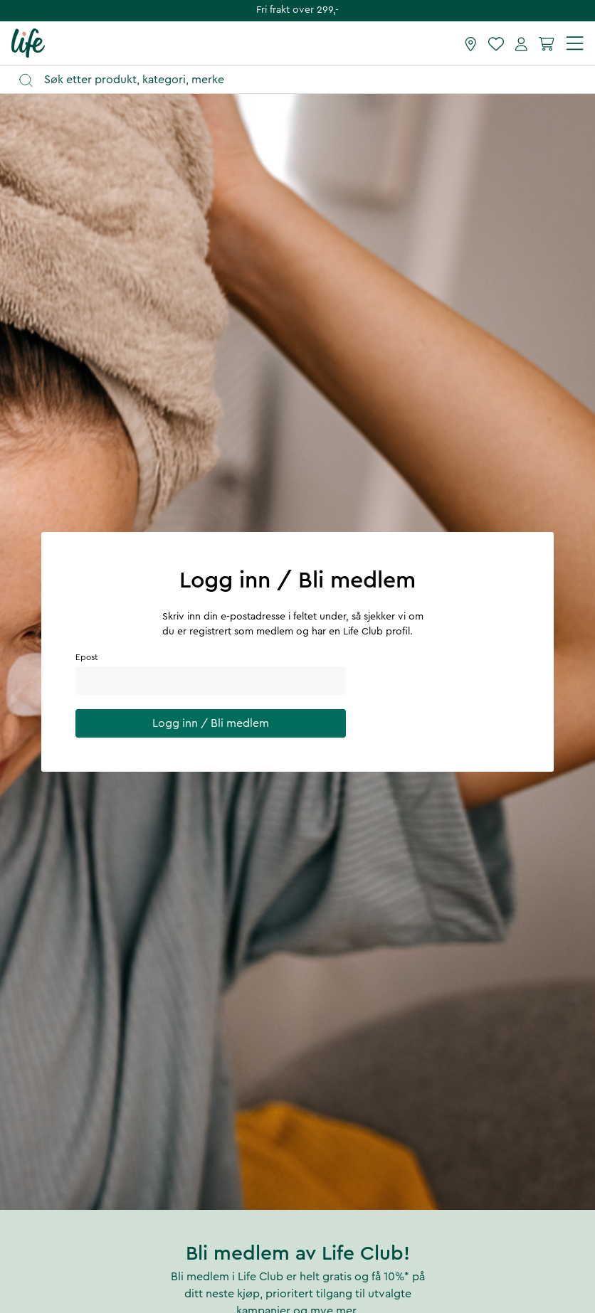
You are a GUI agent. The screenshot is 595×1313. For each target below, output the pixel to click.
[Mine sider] (521, 43)
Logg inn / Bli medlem (210, 723)
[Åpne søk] (304, 80)
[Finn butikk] (471, 43)
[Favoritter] (496, 43)
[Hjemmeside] (28, 42)
